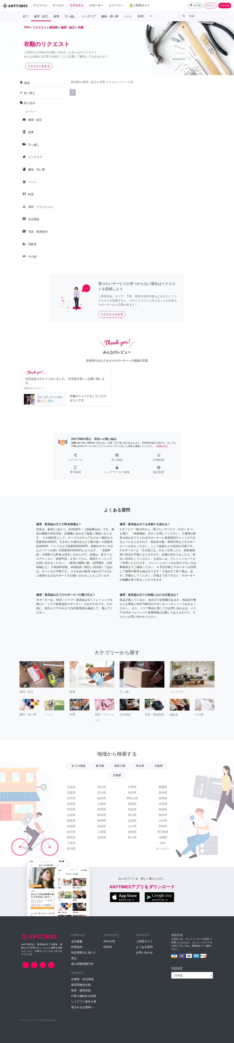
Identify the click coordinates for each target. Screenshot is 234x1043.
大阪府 (158, 765)
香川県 (132, 837)
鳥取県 (132, 803)
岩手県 (71, 798)
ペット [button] (128, 16)
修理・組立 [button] (41, 16)
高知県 (163, 792)
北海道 (71, 786)
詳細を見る (162, 446)
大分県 (163, 820)
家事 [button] (56, 16)
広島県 (132, 820)
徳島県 (132, 831)
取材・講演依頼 (81, 990)
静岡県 (102, 820)
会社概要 (76, 941)
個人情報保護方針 (82, 963)
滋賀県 (102, 837)
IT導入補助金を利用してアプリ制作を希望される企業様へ (83, 1002)
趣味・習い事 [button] (109, 16)
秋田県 (71, 809)
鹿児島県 (162, 831)
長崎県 (163, 809)
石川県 (102, 792)
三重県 (102, 831)
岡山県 (132, 814)
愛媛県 (163, 786)
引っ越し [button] (70, 16)
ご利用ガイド (144, 941)
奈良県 (132, 792)
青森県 (71, 792)
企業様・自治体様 (82, 979)
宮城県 (71, 803)
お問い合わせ (144, 952)
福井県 (102, 798)
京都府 (117, 775)
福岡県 (163, 798)
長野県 (102, 809)
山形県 (71, 814)
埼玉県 (140, 765)
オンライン (163, 848)
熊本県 (163, 814)
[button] (195, 5)
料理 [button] (141, 16)
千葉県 (71, 843)
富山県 (102, 786)
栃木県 (71, 831)
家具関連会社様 (81, 984)
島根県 (132, 809)
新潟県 (71, 848)
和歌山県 (132, 798)
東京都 (100, 765)
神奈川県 (119, 765)
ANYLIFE (109, 941)
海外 (163, 843)
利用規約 (76, 946)
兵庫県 (132, 786)
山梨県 (102, 803)
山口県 (132, 826)
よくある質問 (144, 946)
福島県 (71, 820)
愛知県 (102, 826)
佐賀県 (163, 803)
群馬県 (71, 837)
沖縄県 (163, 837)
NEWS (107, 946)
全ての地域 (78, 765)
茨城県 (71, 826)
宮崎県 (163, 826)
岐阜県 (102, 814)
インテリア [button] (89, 16)
